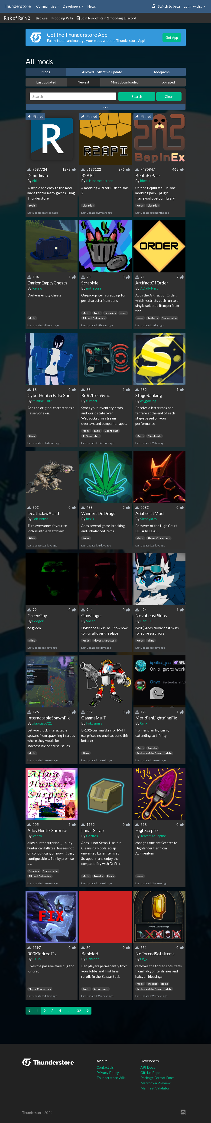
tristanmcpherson (99, 181)
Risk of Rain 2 (17, 18)
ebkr (35, 181)
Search (137, 96)
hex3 (90, 519)
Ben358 (146, 621)
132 (78, 1011)
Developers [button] (72, 6)
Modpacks (162, 72)
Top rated (167, 82)
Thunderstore (17, 6)
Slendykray (148, 519)
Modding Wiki (62, 18)
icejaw (37, 288)
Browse (42, 18)
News (91, 6)
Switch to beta (166, 6)
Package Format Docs (157, 1078)
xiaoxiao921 (42, 723)
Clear (169, 96)
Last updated (46, 82)
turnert (91, 401)
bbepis (145, 181)
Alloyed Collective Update (102, 72)
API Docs (147, 1067)
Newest (83, 82)
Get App (172, 37)
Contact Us (105, 1067)
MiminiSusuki (42, 401)
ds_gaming (148, 401)
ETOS (36, 959)
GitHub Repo (150, 1073)
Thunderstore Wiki (111, 1078)
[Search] (73, 96)
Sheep (90, 621)
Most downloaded (125, 82)
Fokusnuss (40, 519)
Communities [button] (46, 6)
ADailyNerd (149, 288)
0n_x (143, 723)
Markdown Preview (155, 1083)
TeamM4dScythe (153, 836)
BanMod (92, 959)
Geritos (92, 836)
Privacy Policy (108, 1073)
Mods (45, 72)
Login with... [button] (193, 6)
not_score (93, 288)
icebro (37, 836)
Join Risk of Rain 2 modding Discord (106, 18)
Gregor (38, 621)
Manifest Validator (155, 1088)
